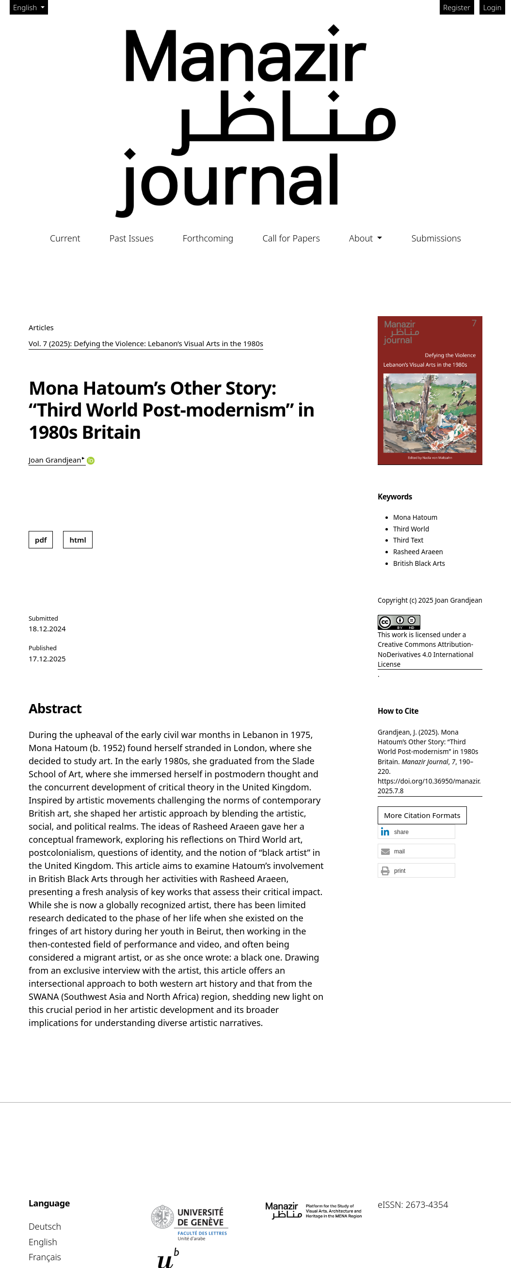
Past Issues (132, 238)
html (77, 540)
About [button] (362, 238)
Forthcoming (208, 238)
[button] (416, 832)
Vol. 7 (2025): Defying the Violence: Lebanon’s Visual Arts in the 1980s (146, 343)
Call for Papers (291, 238)
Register (456, 7)
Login (492, 7)
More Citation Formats (422, 815)
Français (45, 1257)
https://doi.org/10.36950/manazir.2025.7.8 (429, 786)
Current (65, 238)
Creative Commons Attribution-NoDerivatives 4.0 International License (426, 654)
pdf (41, 540)
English (30, 6)
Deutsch (45, 1226)
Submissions (436, 238)
